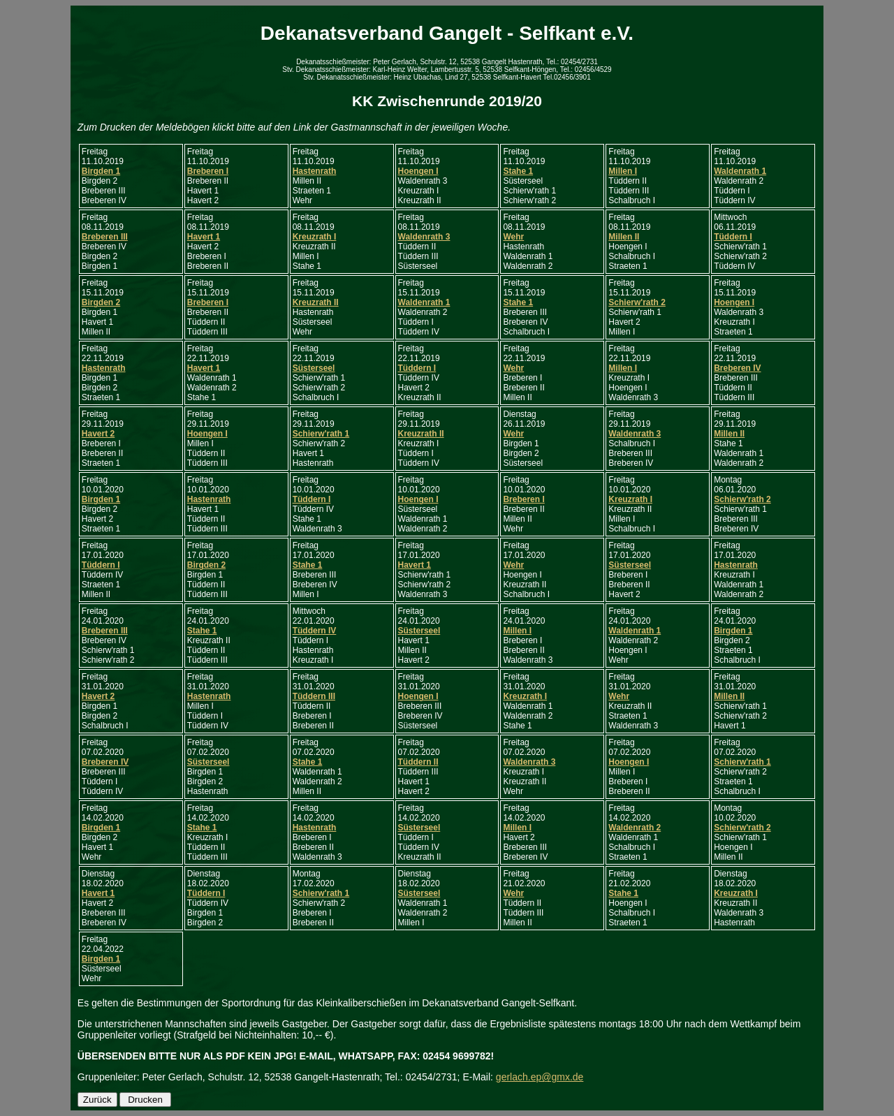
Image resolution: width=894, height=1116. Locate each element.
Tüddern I (733, 237)
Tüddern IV (315, 631)
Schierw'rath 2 (637, 302)
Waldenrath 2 (634, 827)
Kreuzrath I (315, 237)
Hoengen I (418, 171)
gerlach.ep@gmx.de (540, 1076)
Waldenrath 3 (424, 237)
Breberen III (105, 237)
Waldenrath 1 (740, 171)
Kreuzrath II (316, 302)
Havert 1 (203, 237)
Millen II (623, 237)
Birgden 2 (101, 302)
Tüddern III (314, 696)
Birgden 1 (101, 171)
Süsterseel (314, 368)
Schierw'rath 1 (321, 434)
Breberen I (207, 171)
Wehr (513, 237)
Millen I (622, 171)
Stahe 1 (518, 171)
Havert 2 (98, 434)
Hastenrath (315, 171)
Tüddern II (418, 762)
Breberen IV (737, 368)
